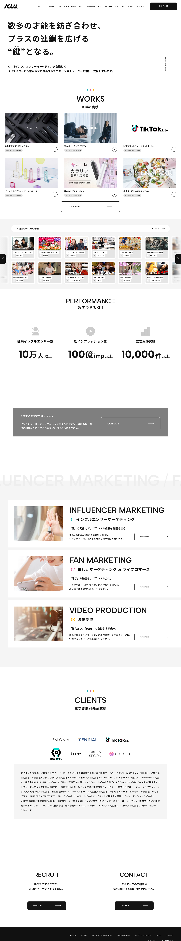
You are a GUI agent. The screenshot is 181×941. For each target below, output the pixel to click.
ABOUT (41, 6)
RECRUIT (141, 6)
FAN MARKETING (93, 6)
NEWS (130, 6)
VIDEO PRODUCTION (114, 6)
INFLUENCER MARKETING (70, 6)
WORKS (51, 6)
